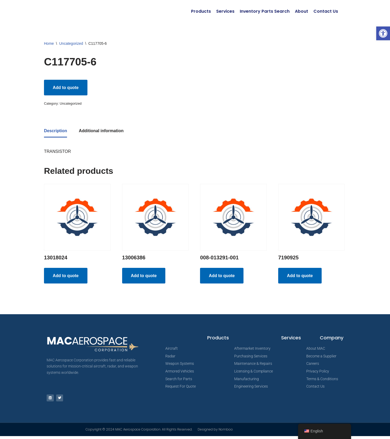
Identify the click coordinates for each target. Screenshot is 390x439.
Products (200, 11)
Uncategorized (71, 43)
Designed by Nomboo (215, 432)
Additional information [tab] (101, 131)
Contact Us (325, 11)
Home (49, 43)
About (301, 11)
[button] (383, 33)
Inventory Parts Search (265, 11)
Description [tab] (55, 131)
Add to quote (66, 87)
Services (225, 11)
